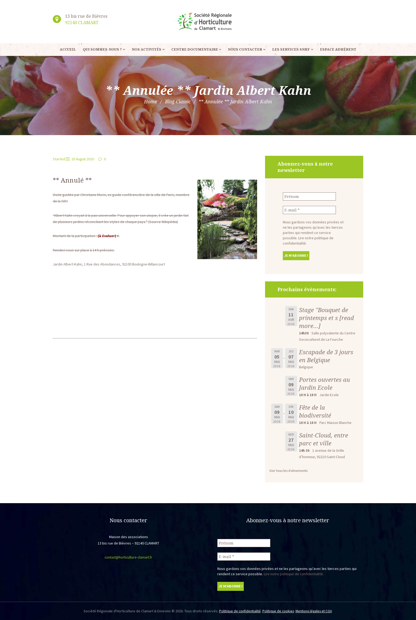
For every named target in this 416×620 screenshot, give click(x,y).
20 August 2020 (83, 159)
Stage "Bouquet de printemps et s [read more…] (326, 318)
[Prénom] (309, 196)
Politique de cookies (278, 610)
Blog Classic (178, 101)
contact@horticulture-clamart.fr (128, 557)
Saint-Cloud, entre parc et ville (323, 439)
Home (150, 101)
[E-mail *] (309, 210)
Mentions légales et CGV (315, 610)
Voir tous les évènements (289, 470)
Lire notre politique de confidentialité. (294, 573)
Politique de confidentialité (238, 610)
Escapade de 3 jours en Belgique (326, 356)
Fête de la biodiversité (315, 411)
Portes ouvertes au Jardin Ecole (324, 383)
